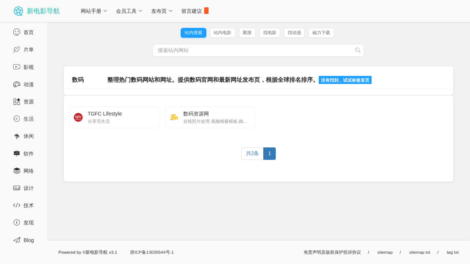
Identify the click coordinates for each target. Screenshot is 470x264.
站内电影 (222, 32)
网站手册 (94, 11)
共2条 (252, 153)
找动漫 (294, 32)
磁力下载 (321, 32)
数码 (78, 80)
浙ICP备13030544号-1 (152, 252)
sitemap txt (419, 252)
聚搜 (247, 32)
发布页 (162, 11)
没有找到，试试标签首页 (345, 80)
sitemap (385, 252)
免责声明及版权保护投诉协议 (332, 252)
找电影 (269, 32)
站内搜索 (193, 32)
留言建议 (195, 10)
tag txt (453, 252)
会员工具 (129, 11)
